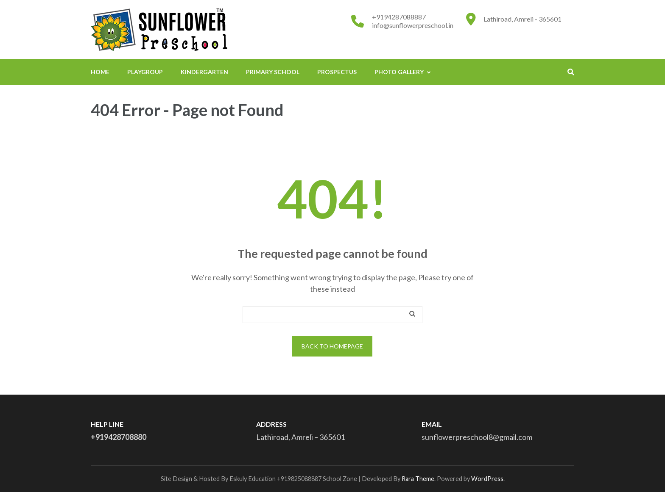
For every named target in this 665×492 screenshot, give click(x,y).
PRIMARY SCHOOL (272, 71)
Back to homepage (332, 346)
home (100, 71)
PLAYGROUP (145, 71)
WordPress (487, 478)
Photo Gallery (399, 71)
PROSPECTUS (337, 71)
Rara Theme (418, 478)
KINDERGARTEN (204, 71)
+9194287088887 (399, 17)
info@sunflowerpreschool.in (412, 25)
